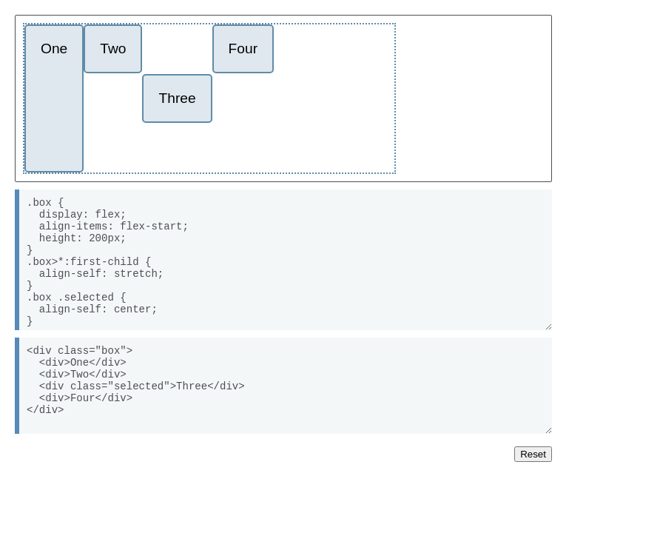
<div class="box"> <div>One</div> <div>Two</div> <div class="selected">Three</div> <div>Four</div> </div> (283, 386)
